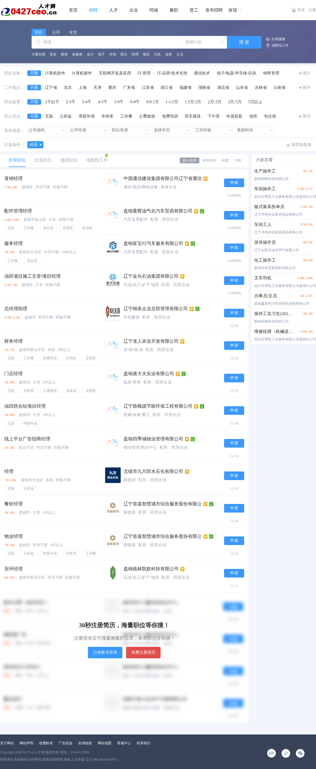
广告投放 (65, 743)
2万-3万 (214, 102)
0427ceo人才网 (34, 752)
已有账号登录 (105, 652)
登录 (301, 10)
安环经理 (13, 568)
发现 (232, 10)
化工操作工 (265, 260)
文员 (179, 54)
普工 (194, 10)
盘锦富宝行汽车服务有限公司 (153, 243)
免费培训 (170, 116)
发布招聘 (214, 10)
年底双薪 (234, 116)
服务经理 (13, 243)
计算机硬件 (82, 73)
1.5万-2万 (193, 102)
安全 (53, 54)
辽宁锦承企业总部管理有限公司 (156, 308)
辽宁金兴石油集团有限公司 (151, 276)
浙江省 (167, 87)
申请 (234, 183)
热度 (225, 160)
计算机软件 (55, 73)
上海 (83, 87)
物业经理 (13, 536)
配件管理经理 (18, 210)
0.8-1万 (153, 102)
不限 (34, 73)
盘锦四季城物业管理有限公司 (153, 438)
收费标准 (46, 743)
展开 (306, 73)
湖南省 (204, 87)
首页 (73, 10)
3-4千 (86, 102)
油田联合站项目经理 (25, 406)
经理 (135, 54)
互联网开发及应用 (115, 73)
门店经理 (13, 373)
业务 (168, 54)
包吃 (253, 116)
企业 (133, 10)
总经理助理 (15, 308)
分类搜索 (278, 39)
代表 (157, 54)
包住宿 (270, 116)
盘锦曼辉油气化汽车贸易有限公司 (158, 210)
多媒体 (77, 54)
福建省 (186, 87)
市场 (112, 54)
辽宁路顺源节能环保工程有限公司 (158, 406)
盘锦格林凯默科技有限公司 (151, 568)
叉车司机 (262, 278)
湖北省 (223, 87)
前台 (123, 54)
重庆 (112, 87)
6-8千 (135, 102)
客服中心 (124, 743)
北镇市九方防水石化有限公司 (153, 471)
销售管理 (271, 73)
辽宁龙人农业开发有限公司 (151, 341)
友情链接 (85, 743)
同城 (153, 10)
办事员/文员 (265, 296)
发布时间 (209, 160)
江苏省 (148, 87)
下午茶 (214, 116)
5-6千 (119, 102)
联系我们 (144, 743)
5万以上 (255, 102)
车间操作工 (265, 189)
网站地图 (104, 743)
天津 (97, 87)
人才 (113, 10)
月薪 (237, 160)
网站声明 (26, 743)
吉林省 (261, 87)
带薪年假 (87, 116)
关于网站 (7, 743)
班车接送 (193, 116)
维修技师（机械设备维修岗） (273, 331)
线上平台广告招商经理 (27, 438)
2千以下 (52, 102)
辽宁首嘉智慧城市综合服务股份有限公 (163, 503)
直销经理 (13, 178)
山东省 (242, 87)
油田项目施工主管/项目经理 (32, 276)
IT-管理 (144, 73)
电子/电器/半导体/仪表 (237, 73)
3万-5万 (235, 102)
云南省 (279, 87)
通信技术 (202, 73)
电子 (101, 54)
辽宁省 (51, 87)
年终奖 (107, 116)
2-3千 (70, 102)
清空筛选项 (301, 145)
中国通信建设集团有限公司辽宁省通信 (163, 178)
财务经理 (13, 341)
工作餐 (126, 116)
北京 (68, 87)
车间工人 (262, 224)
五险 (49, 116)
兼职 (173, 10)
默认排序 (189, 160)
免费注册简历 (143, 652)
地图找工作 (280, 45)
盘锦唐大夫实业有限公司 (149, 373)
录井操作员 (265, 242)
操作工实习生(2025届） (273, 313)
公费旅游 (147, 116)
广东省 (129, 87)
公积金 (66, 116)
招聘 (93, 10)
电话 (146, 54)
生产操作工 (265, 171)
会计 (90, 54)
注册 (312, 10)
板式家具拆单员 (269, 206)
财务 (64, 54)
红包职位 (43, 160)
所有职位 (17, 160)
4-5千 (102, 102)
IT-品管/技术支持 (172, 73)
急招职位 (69, 160)
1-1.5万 (172, 102)
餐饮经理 (13, 503)
